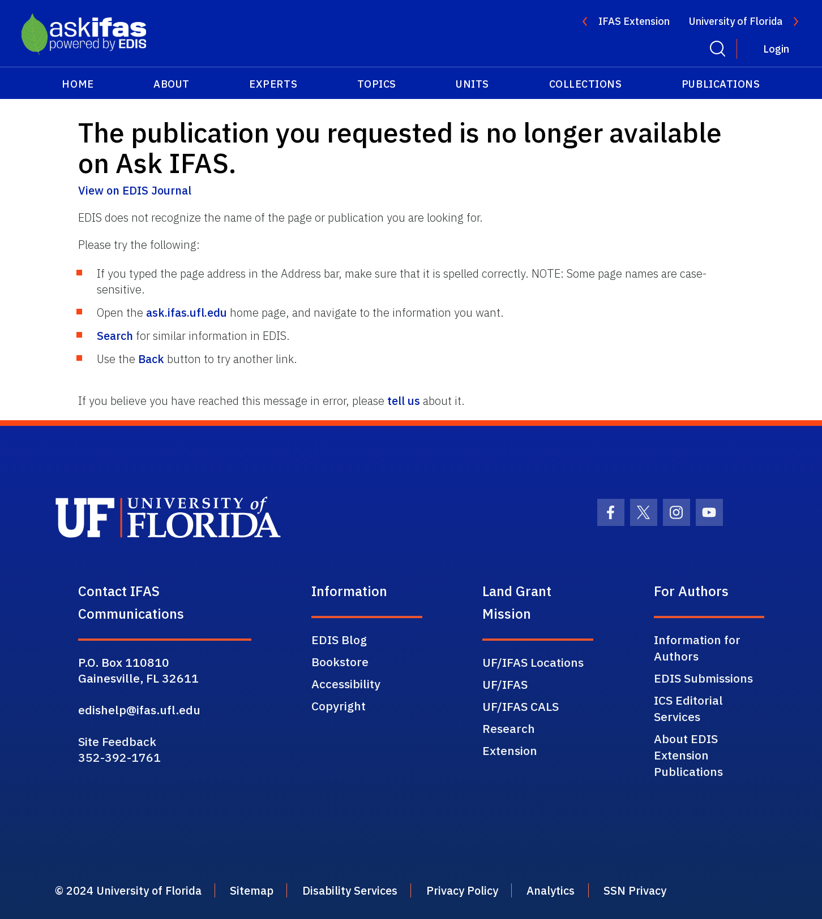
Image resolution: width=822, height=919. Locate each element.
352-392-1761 (119, 757)
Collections (585, 83)
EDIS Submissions (703, 678)
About (171, 83)
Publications (721, 83)
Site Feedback (117, 741)
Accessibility (345, 684)
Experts (273, 83)
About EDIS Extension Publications (688, 755)
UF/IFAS (505, 684)
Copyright (338, 706)
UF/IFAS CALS (520, 706)
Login (776, 48)
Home (77, 83)
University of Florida (735, 21)
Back (151, 358)
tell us (403, 400)
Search (115, 335)
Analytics (597, 891)
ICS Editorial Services (688, 708)
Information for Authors (697, 648)
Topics (376, 83)
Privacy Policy (498, 891)
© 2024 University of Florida (133, 891)
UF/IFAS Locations (533, 662)
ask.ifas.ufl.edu (186, 312)
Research (508, 728)
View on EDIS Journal (134, 190)
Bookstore (340, 662)
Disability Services (376, 891)
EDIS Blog (339, 640)
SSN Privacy (689, 891)
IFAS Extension (634, 21)
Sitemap (269, 891)
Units (472, 83)
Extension (509, 750)
